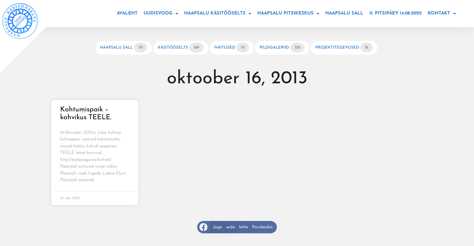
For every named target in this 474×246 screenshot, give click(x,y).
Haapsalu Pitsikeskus (288, 13)
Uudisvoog (161, 13)
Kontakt (442, 13)
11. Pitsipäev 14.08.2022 (395, 13)
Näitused (231, 48)
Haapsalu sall (344, 13)
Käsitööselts (181, 48)
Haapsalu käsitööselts (217, 13)
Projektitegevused (344, 48)
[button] (237, 227)
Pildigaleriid (282, 48)
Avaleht (127, 13)
